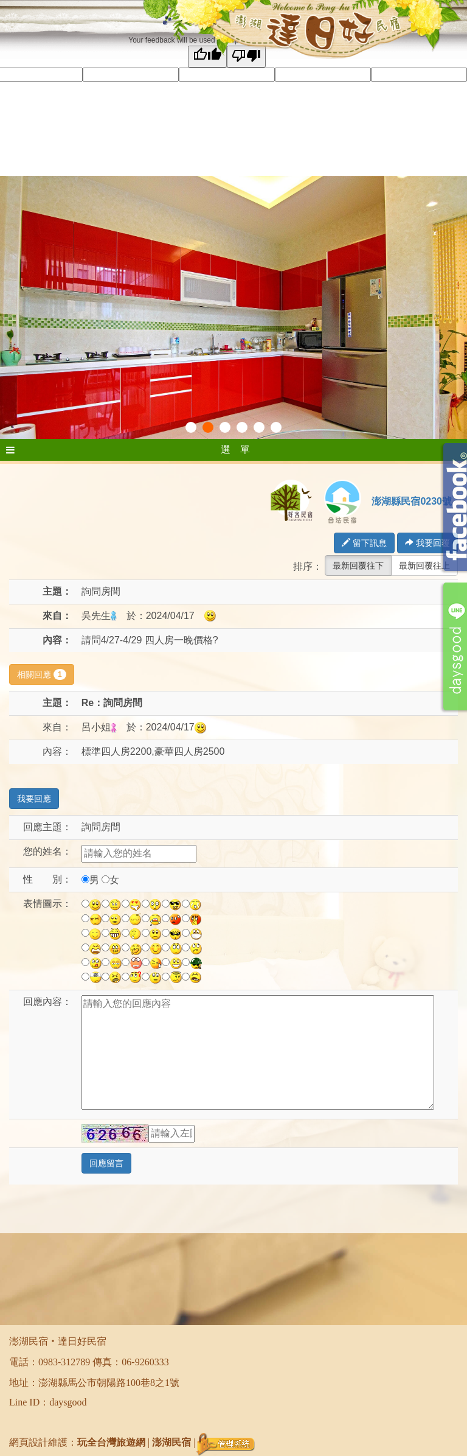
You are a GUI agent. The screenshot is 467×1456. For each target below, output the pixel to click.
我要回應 (34, 798)
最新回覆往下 (358, 565)
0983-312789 (64, 1362)
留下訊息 (364, 543)
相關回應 (41, 674)
